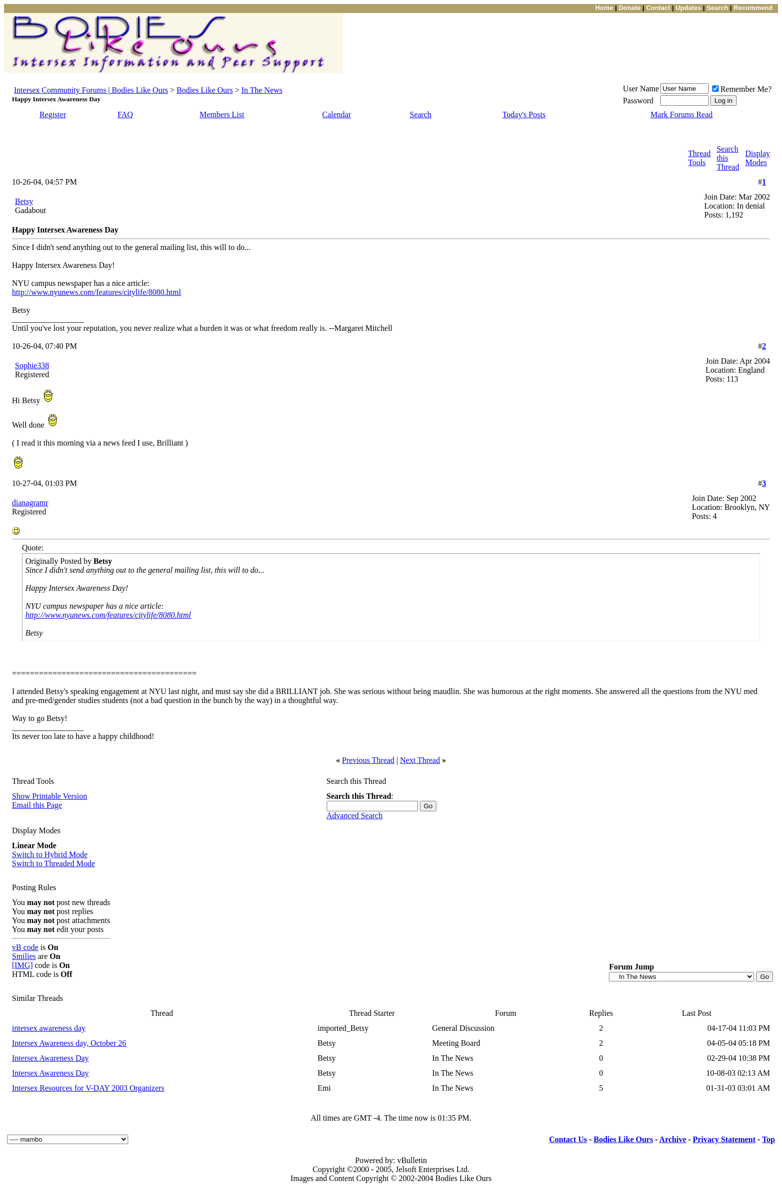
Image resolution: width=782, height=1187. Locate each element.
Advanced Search (355, 815)
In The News (261, 90)
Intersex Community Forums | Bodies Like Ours (91, 90)
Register (52, 114)
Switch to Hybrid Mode (50, 854)
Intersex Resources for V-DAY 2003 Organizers (88, 1088)
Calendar (336, 114)
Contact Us (568, 1139)
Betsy (24, 201)
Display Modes (757, 158)
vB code (25, 947)
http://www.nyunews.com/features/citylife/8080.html (96, 292)
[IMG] (22, 965)
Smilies (24, 956)
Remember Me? (742, 89)
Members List (221, 114)
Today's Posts (524, 114)
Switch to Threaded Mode (53, 863)
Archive (672, 1139)
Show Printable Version (49, 796)
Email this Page (37, 805)
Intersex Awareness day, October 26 (69, 1043)
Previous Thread (368, 760)
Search (421, 114)
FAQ (125, 114)
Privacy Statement (724, 1139)
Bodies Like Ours (205, 90)
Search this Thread (728, 158)
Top (768, 1139)
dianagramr (30, 502)
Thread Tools (699, 158)
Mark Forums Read (681, 114)
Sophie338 (32, 365)
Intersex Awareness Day (50, 1058)
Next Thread (420, 760)
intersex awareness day (49, 1028)
